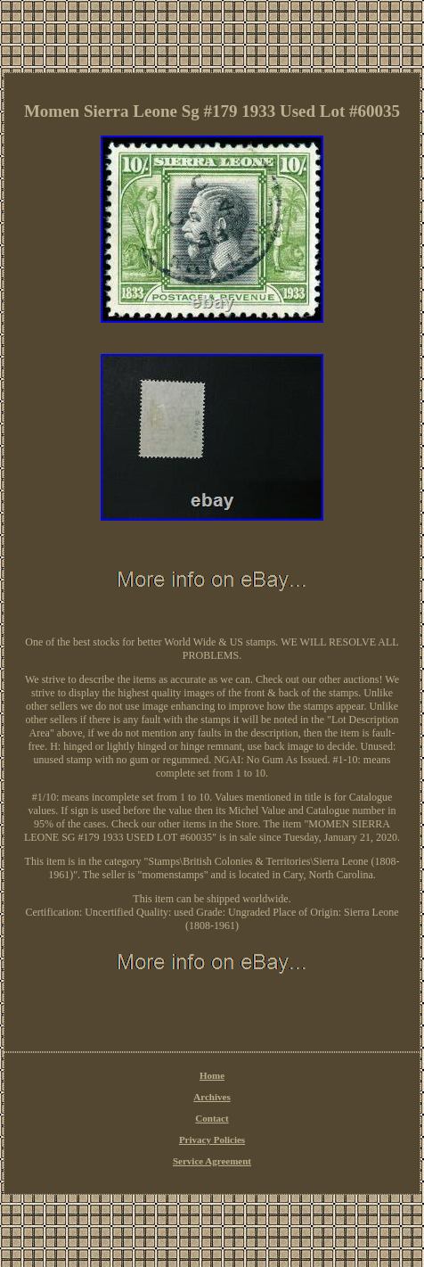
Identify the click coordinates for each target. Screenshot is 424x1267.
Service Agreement (212, 1161)
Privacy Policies (212, 1139)
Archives (211, 1096)
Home (212, 1075)
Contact (211, 1118)
